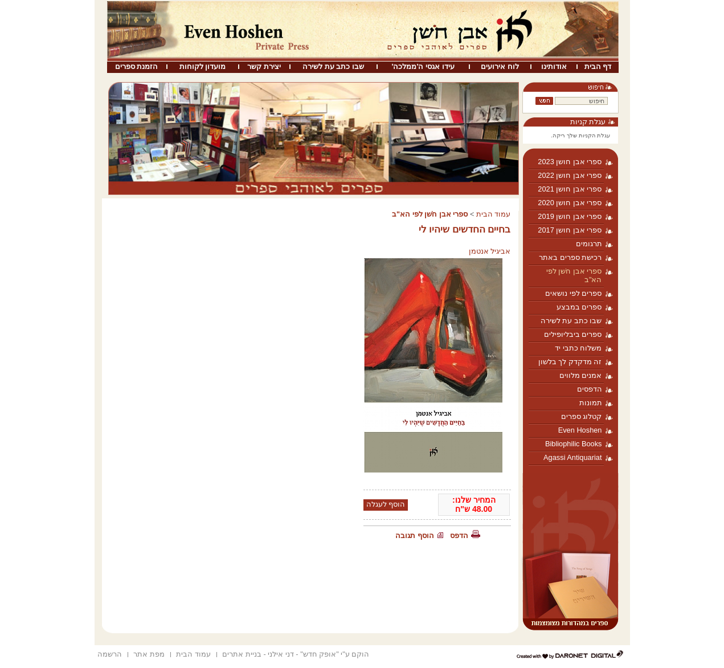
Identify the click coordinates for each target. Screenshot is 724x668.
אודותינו (554, 66)
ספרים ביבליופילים (573, 334)
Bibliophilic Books (573, 443)
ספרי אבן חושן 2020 (570, 202)
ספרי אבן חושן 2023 (570, 161)
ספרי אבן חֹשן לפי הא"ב (574, 275)
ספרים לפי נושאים (573, 293)
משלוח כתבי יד (578, 348)
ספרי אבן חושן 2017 (570, 230)
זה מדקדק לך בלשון (570, 361)
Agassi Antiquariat (572, 457)
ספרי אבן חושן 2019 (570, 216)
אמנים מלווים (580, 375)
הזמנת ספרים (136, 66)
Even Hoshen (580, 430)
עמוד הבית (493, 214)
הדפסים (589, 389)
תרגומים (589, 243)
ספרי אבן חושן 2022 (570, 175)
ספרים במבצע (579, 307)
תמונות (590, 402)
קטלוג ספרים (581, 416)
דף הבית (598, 66)
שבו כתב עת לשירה (333, 66)
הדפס (459, 535)
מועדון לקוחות (202, 66)
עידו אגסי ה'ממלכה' (422, 66)
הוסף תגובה (414, 535)
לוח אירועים (500, 66)
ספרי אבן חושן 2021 (570, 189)
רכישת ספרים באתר (570, 257)
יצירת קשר (264, 66)
